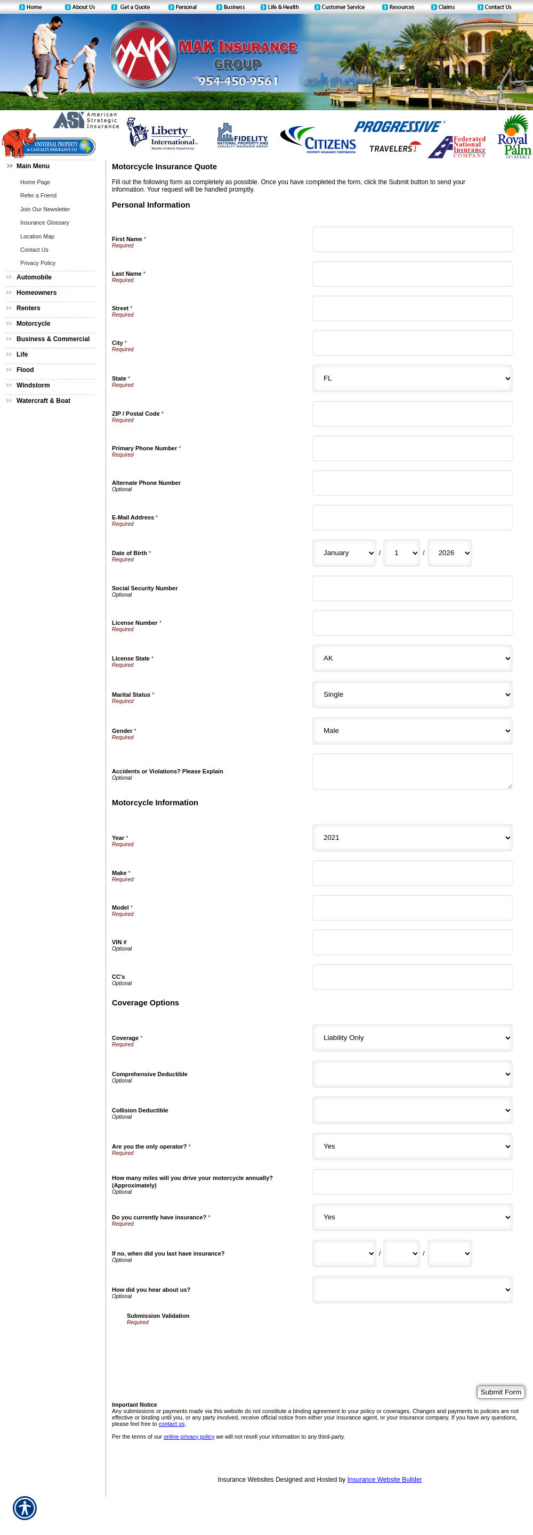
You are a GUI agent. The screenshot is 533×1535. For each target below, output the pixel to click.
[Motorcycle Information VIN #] (412, 942)
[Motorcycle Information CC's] (412, 977)
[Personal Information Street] (412, 308)
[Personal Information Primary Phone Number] (412, 448)
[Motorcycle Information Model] (412, 908)
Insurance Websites (245, 1479)
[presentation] (208, 1346)
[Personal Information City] (412, 343)
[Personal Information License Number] (412, 623)
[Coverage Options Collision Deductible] (412, 1110)
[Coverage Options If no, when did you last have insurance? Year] (449, 1253)
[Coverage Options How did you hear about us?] (412, 1289)
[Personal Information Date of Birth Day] (401, 553)
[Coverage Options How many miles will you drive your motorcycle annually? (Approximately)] (412, 1182)
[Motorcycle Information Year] (412, 838)
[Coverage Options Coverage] (412, 1038)
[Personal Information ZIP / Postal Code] (412, 414)
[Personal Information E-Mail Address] (412, 518)
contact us (172, 1424)
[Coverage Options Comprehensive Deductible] (412, 1074)
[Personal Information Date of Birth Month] (344, 553)
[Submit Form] (501, 1392)
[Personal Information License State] (412, 658)
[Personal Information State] (412, 378)
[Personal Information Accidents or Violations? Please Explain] (412, 771)
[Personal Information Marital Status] (412, 694)
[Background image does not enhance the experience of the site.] (53, 167)
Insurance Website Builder (385, 1479)
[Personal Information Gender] (412, 731)
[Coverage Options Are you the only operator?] (412, 1146)
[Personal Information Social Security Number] (412, 588)
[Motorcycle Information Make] (412, 873)
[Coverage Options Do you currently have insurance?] (412, 1217)
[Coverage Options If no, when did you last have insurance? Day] (401, 1253)
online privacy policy (189, 1436)
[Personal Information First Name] (412, 239)
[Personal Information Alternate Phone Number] (412, 483)
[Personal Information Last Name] (412, 274)
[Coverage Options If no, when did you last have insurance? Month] (344, 1253)
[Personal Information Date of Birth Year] (449, 553)
